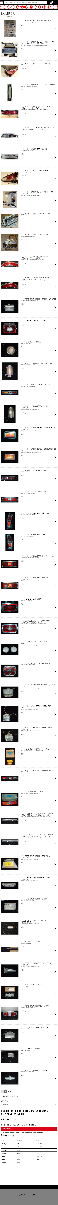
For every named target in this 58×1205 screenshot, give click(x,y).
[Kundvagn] (52, 3)
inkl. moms (14, 1096)
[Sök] (45, 2)
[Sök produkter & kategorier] (25, 2)
